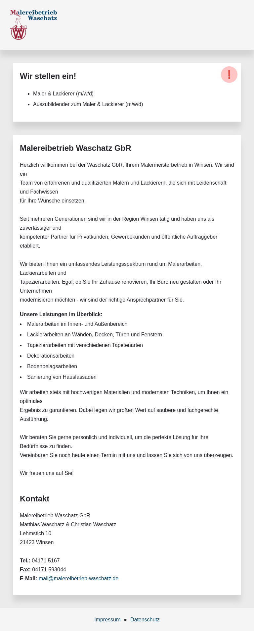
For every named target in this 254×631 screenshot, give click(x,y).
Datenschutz (145, 619)
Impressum (107, 619)
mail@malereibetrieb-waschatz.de (78, 578)
